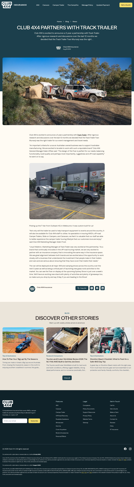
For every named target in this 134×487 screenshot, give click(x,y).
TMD (125, 460)
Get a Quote (126, 5)
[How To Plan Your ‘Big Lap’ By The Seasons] (23, 348)
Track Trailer (82, 135)
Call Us (112, 405)
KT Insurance (114, 429)
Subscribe (34, 421)
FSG (85, 472)
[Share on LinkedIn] (102, 288)
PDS (120, 460)
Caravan (46, 5)
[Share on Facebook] (97, 288)
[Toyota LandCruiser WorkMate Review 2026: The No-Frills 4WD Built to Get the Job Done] (67, 349)
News (75, 21)
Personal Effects (61, 436)
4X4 (37, 5)
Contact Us (113, 419)
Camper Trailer (58, 5)
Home (59, 21)
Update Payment (103, 5)
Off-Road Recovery (62, 416)
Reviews (112, 422)
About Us (113, 416)
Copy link (81, 288)
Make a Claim (114, 412)
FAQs (111, 426)
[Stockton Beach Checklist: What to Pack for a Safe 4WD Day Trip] (110, 349)
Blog (67, 21)
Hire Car (58, 426)
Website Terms (87, 419)
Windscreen (59, 422)
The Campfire (73, 5)
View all (67, 378)
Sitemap (85, 422)
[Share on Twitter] (92, 288)
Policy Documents (88, 409)
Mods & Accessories (62, 433)
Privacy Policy (87, 416)
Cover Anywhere (61, 429)
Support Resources (89, 412)
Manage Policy (87, 5)
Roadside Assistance (62, 419)
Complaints (86, 405)
